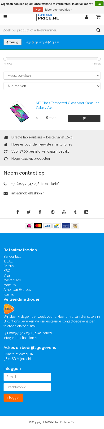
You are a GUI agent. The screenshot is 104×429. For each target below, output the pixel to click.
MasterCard (12, 280)
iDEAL (8, 261)
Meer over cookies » (58, 9)
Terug (12, 42)
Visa (7, 275)
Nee (38, 9)
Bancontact (12, 256)
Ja (99, 4)
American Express (17, 290)
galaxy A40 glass (47, 42)
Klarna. (9, 294)
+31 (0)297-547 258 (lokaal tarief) (35, 184)
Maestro (10, 285)
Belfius (9, 266)
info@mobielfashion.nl (28, 193)
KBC (7, 271)
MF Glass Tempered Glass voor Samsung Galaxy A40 (68, 105)
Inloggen (13, 397)
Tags (28, 42)
